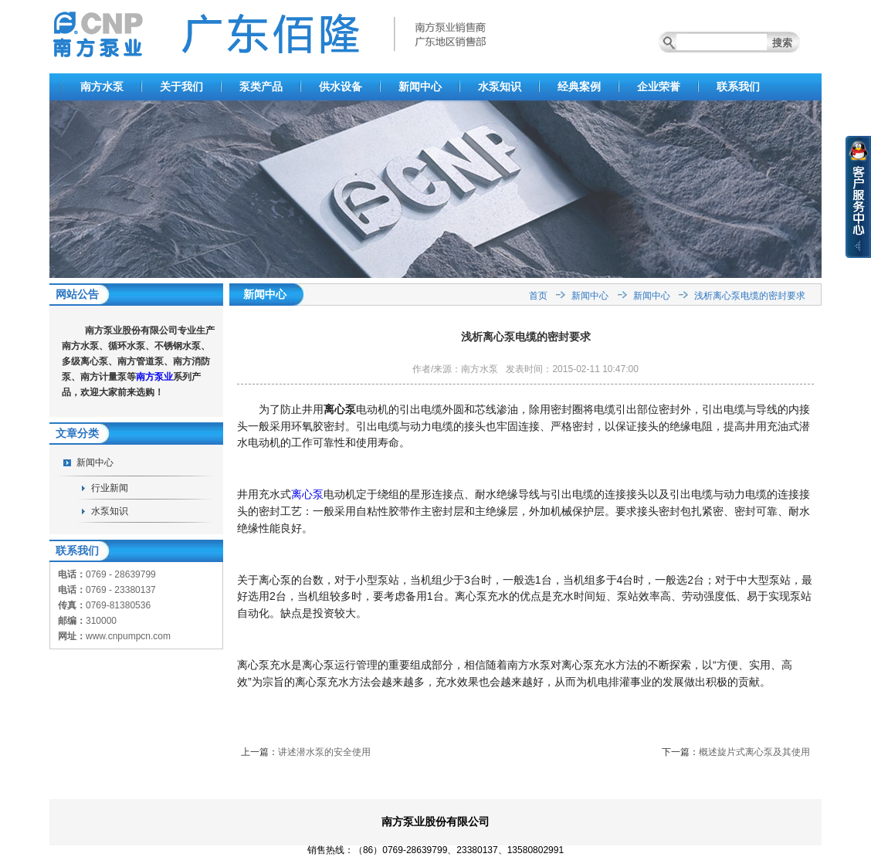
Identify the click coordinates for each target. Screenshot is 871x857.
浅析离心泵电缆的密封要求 (749, 295)
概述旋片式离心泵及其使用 (754, 752)
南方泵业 (154, 376)
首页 (538, 295)
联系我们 (738, 86)
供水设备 (340, 86)
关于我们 (181, 86)
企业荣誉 (658, 86)
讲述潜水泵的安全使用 (324, 752)
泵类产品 (261, 86)
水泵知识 (499, 86)
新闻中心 (420, 86)
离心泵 (307, 494)
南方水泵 (102, 86)
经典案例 (579, 86)
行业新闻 (109, 488)
